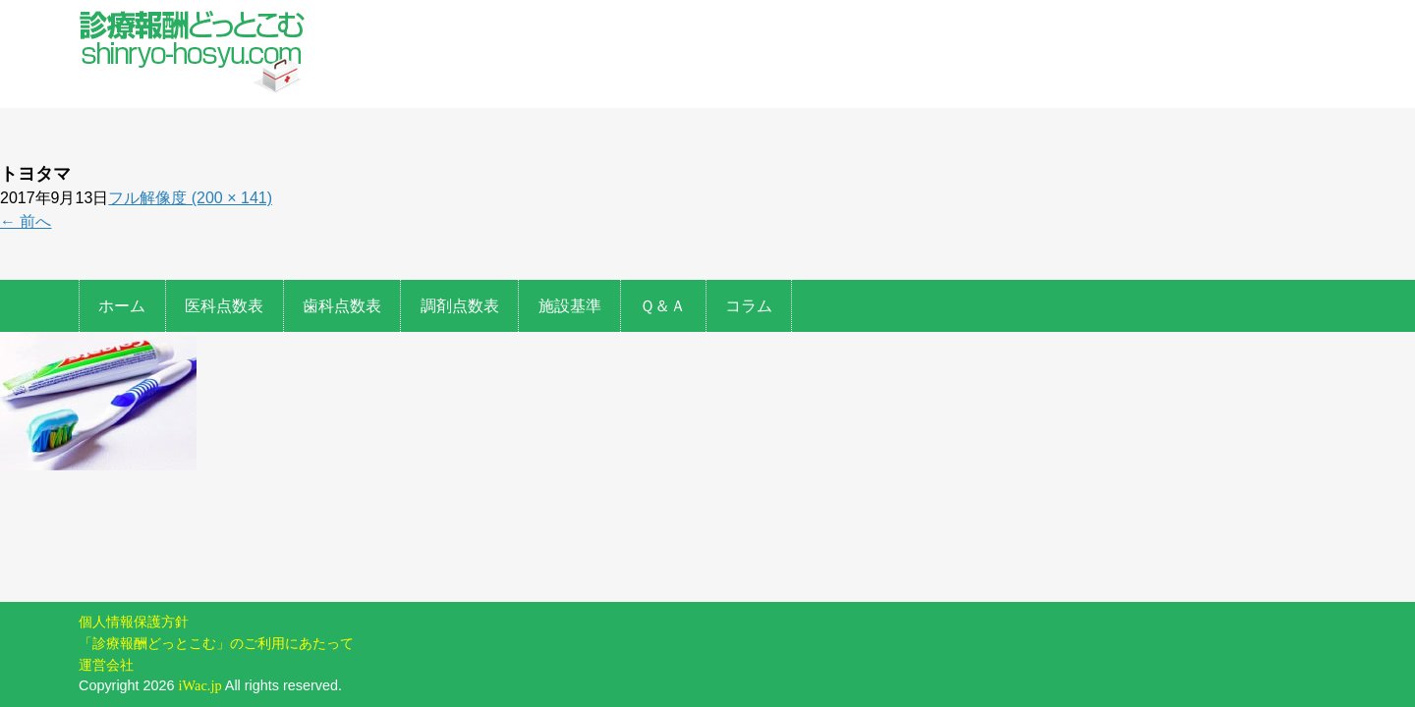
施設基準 (569, 306)
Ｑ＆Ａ (663, 306)
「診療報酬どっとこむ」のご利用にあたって (216, 577)
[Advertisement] (833, 142)
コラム (748, 306)
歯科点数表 (342, 306)
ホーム (121, 306)
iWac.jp (200, 619)
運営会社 (106, 599)
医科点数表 (224, 306)
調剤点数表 (460, 306)
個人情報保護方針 (134, 556)
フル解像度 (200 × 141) (190, 198)
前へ (25, 221)
